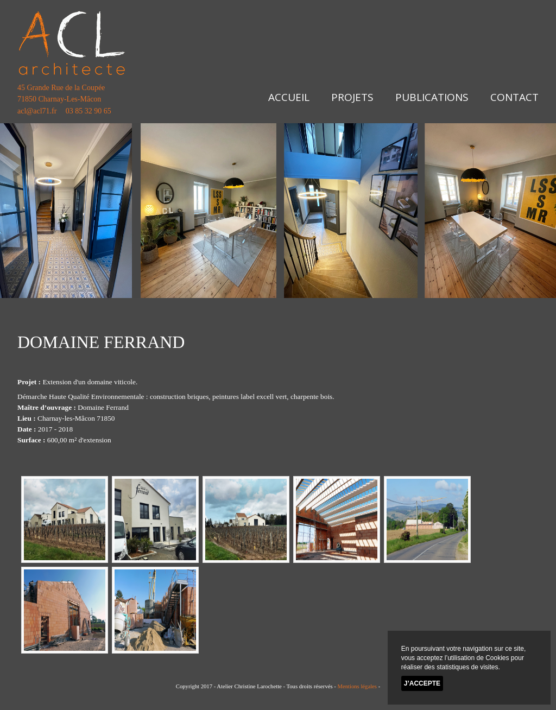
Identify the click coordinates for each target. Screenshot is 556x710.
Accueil (288, 97)
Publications (432, 97)
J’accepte (422, 683)
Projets (352, 97)
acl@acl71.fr (36, 111)
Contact (514, 97)
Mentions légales (357, 686)
